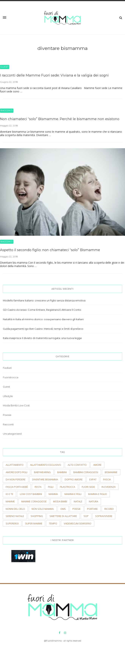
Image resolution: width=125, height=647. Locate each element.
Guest (5, 66)
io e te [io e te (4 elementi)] (9, 494)
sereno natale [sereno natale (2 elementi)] (15, 516)
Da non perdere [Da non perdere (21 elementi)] (16, 479)
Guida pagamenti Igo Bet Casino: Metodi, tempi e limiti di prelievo (43, 328)
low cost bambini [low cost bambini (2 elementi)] (31, 494)
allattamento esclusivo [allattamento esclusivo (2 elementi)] (45, 465)
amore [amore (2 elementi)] (97, 465)
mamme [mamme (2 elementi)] (10, 501)
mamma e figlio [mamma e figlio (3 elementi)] (97, 494)
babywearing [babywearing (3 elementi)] (42, 472)
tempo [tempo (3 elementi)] (53, 523)
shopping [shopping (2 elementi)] (37, 516)
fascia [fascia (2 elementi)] (107, 479)
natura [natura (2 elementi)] (93, 501)
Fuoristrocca (10, 377)
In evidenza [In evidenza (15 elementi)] (109, 487)
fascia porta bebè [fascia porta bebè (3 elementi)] (17, 487)
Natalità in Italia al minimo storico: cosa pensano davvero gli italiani (43, 319)
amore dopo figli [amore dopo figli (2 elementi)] (16, 472)
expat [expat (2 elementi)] (92, 479)
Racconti (7, 110)
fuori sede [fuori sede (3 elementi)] (88, 487)
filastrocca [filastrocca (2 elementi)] (67, 487)
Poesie (7, 414)
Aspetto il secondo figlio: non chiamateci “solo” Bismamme (50, 250)
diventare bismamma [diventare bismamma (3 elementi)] (45, 479)
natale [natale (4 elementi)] (78, 501)
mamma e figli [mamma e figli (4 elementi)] (73, 494)
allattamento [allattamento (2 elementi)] (14, 465)
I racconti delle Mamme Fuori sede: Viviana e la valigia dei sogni (54, 75)
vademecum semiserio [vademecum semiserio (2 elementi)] (77, 523)
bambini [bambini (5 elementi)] (62, 472)
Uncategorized (12, 433)
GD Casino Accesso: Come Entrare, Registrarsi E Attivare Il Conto (42, 309)
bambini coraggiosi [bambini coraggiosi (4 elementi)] (85, 472)
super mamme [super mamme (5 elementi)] (33, 523)
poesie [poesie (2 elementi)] (76, 509)
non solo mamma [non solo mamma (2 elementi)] (43, 509)
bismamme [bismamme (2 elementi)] (111, 472)
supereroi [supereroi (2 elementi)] (12, 523)
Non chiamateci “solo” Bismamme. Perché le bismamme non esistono (59, 119)
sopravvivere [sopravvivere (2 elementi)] (103, 516)
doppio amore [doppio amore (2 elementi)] (74, 479)
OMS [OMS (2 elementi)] (63, 509)
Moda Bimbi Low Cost (16, 405)
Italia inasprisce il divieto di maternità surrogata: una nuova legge (42, 338)
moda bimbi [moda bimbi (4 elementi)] (60, 501)
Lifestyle (8, 396)
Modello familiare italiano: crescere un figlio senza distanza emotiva (44, 300)
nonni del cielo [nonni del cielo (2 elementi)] (15, 509)
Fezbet (7, 367)
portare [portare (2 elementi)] (92, 509)
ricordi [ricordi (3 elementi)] (109, 509)
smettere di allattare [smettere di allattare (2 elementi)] (63, 516)
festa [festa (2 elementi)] (38, 487)
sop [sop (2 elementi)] (86, 516)
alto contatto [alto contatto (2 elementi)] (77, 465)
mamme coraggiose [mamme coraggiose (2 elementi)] (34, 501)
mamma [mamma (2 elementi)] (53, 494)
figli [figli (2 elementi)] (50, 487)
